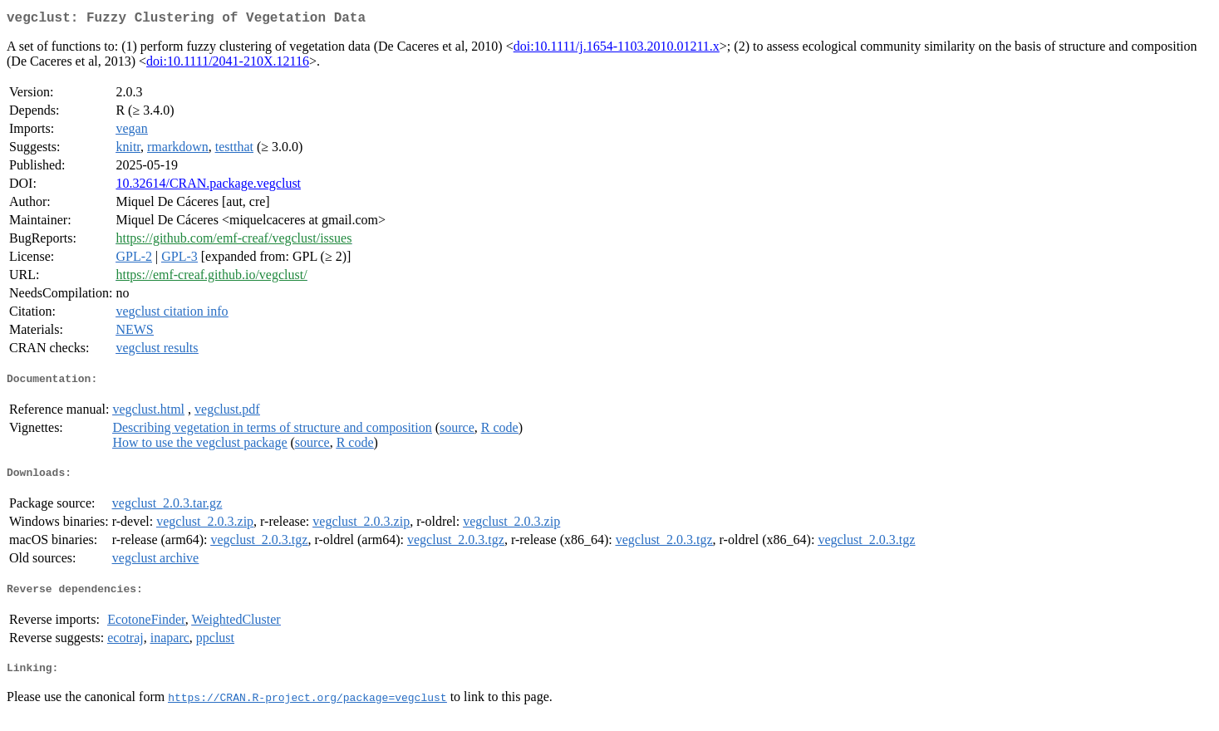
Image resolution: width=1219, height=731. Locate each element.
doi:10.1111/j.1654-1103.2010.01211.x (617, 49)
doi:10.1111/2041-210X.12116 (227, 64)
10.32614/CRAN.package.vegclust (208, 186)
